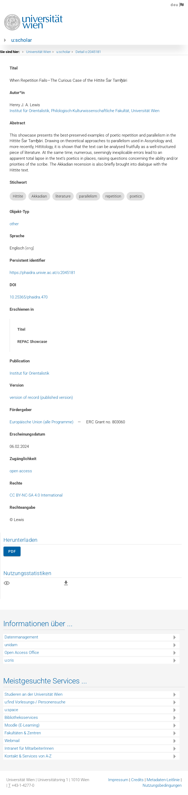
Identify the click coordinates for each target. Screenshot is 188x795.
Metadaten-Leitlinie (163, 779)
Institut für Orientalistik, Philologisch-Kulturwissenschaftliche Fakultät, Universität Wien (84, 110)
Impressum (118, 779)
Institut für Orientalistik (29, 373)
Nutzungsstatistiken (27, 573)
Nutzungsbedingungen (162, 785)
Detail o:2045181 (88, 52)
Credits (137, 779)
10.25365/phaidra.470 (29, 297)
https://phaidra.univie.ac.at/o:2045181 (42, 272)
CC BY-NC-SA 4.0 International (36, 495)
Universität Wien (38, 52)
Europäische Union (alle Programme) (41, 422)
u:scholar (21, 40)
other (14, 224)
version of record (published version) (41, 397)
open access (21, 471)
